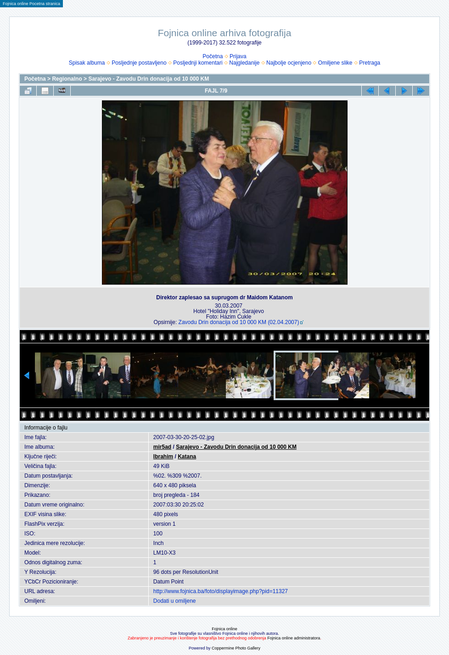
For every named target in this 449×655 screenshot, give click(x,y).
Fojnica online (224, 629)
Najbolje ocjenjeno (288, 63)
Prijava (238, 56)
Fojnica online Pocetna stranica (31, 3)
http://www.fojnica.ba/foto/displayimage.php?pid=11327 (220, 591)
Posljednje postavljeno (139, 63)
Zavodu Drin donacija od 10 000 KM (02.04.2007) (239, 322)
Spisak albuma (87, 63)
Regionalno (67, 79)
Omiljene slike (335, 63)
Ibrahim (163, 456)
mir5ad (162, 447)
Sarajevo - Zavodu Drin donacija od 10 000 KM (148, 79)
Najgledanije (244, 63)
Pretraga (369, 63)
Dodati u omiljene (174, 601)
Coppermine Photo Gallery (236, 648)
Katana (187, 456)
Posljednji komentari (197, 63)
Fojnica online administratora (293, 638)
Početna (212, 56)
